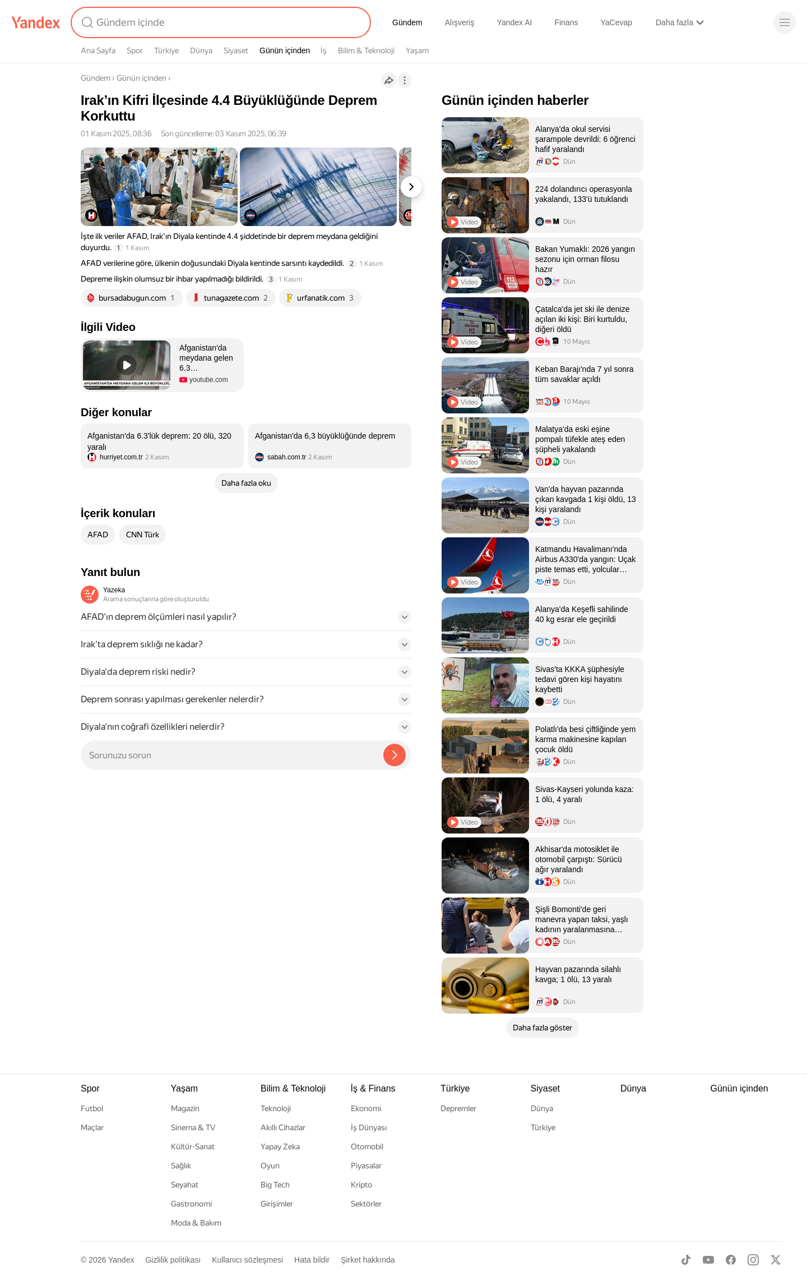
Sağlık (181, 1165)
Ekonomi (366, 1108)
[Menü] (784, 22)
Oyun (270, 1165)
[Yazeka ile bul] (394, 755)
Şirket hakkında (368, 1259)
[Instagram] (753, 1259)
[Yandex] (36, 22)
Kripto (361, 1184)
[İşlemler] (404, 80)
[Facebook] (730, 1259)
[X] (775, 1259)
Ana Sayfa (98, 50)
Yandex (121, 1259)
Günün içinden (284, 50)
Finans (566, 22)
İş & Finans (373, 1088)
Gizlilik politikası (173, 1259)
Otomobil (367, 1146)
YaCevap (616, 22)
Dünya (201, 50)
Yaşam (417, 50)
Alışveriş (460, 22)
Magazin (185, 1108)
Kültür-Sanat (193, 1146)
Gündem (407, 22)
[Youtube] (708, 1259)
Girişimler (277, 1203)
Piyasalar (366, 1165)
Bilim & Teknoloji (366, 50)
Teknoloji (276, 1108)
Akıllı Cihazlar (283, 1127)
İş (324, 50)
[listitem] (162, 445)
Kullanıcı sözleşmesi (247, 1259)
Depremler (458, 1108)
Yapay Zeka (280, 1146)
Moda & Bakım (196, 1222)
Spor (135, 50)
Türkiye (166, 50)
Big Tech (275, 1184)
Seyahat (184, 1184)
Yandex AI (514, 22)
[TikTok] (686, 1259)
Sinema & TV (193, 1127)
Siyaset (236, 50)
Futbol (92, 1108)
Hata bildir (312, 1259)
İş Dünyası (369, 1127)
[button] (162, 365)
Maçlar (92, 1127)
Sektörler (366, 1203)
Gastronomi (191, 1203)
